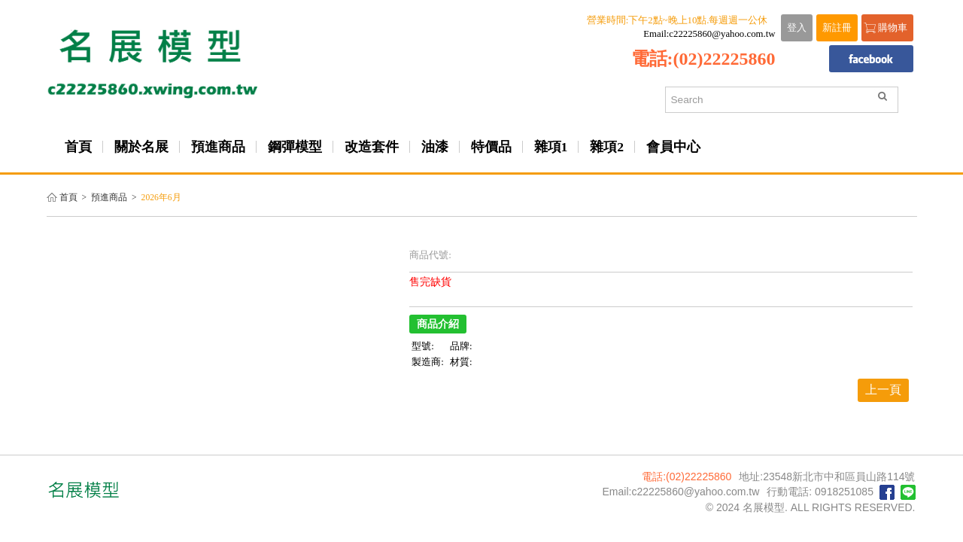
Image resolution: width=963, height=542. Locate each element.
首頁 (68, 197)
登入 (797, 28)
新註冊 (837, 28)
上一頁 (883, 389)
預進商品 (109, 197)
